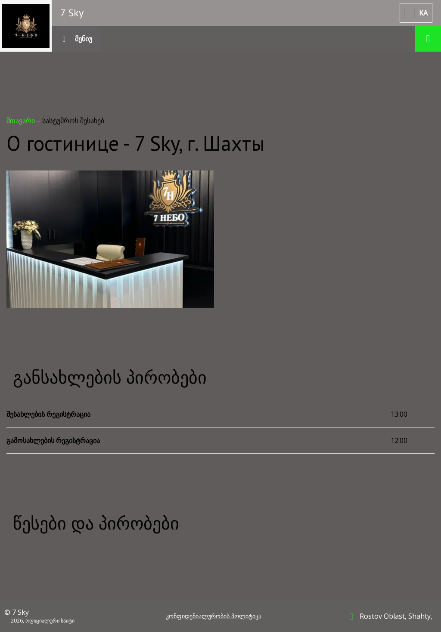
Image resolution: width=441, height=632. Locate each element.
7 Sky (72, 12)
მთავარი (21, 120)
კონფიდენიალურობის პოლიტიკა (213, 616)
